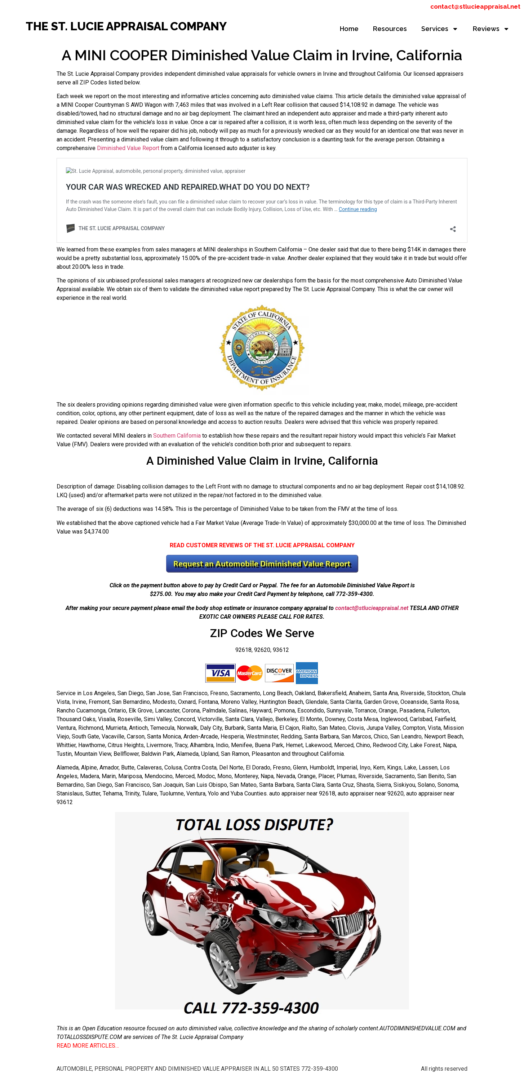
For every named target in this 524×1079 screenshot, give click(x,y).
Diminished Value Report (127, 148)
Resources (390, 28)
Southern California (177, 435)
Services (439, 29)
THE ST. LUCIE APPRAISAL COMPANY (126, 26)
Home (349, 28)
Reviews (491, 29)
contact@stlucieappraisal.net (475, 6)
